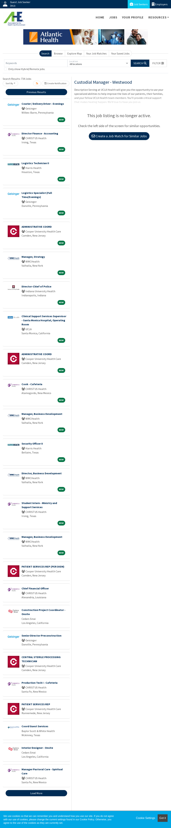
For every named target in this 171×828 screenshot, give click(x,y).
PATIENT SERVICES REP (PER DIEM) (43, 566)
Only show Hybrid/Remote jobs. (26, 69)
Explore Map (74, 53)
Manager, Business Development (42, 414)
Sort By (9, 83)
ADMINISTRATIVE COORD (37, 226)
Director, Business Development (42, 473)
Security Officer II (32, 443)
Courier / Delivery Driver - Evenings (43, 103)
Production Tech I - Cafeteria (40, 682)
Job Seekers (139, 4)
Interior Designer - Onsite (37, 747)
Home (100, 17)
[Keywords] (35, 63)
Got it (162, 818)
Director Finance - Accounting (40, 133)
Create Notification (55, 83)
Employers (160, 4)
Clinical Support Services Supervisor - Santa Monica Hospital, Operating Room (44, 320)
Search (45, 53)
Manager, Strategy (33, 256)
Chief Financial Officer (35, 588)
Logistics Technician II (35, 163)
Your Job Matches (96, 53)
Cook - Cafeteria (32, 384)
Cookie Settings (145, 818)
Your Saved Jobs (120, 53)
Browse (58, 53)
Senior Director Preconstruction (41, 635)
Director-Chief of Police (36, 286)
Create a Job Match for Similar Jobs (119, 136)
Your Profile (133, 17)
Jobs (113, 17)
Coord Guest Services (35, 726)
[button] (158, 63)
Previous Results (36, 92)
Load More (36, 793)
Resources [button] (157, 17)
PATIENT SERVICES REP (36, 704)
